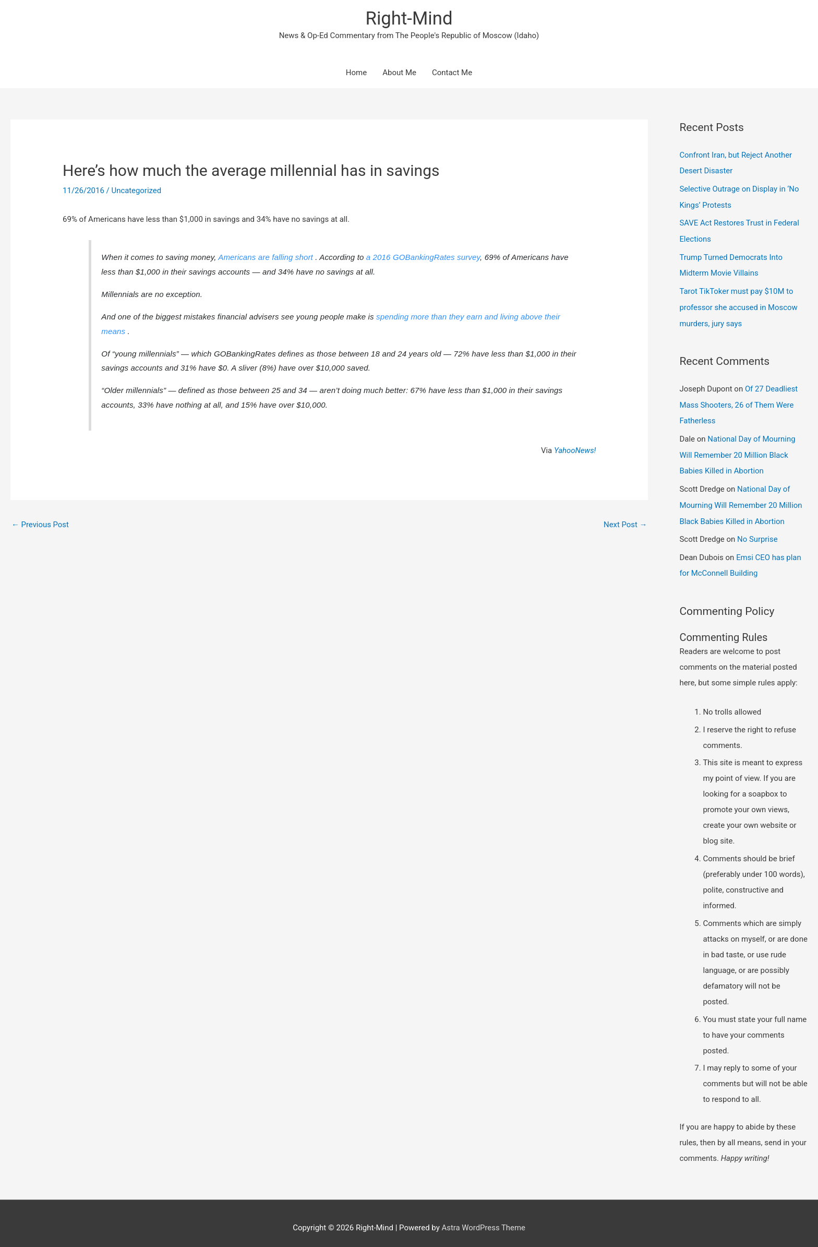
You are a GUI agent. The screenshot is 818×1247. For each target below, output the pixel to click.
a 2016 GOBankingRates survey (423, 257)
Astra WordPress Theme (483, 1218)
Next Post (625, 524)
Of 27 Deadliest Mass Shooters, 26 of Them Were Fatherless (738, 400)
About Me (399, 73)
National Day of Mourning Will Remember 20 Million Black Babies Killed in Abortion (737, 449)
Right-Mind (409, 18)
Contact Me (452, 73)
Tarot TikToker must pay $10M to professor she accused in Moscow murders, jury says (738, 303)
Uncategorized (137, 191)
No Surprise (757, 531)
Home (356, 73)
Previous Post (40, 524)
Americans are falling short (266, 257)
